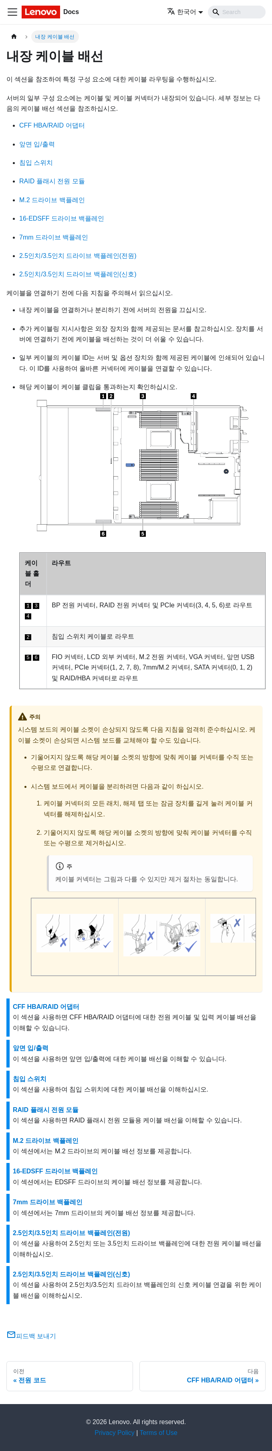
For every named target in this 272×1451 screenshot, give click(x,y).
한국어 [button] (181, 11)
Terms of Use (158, 1432)
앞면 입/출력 (37, 144)
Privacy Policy (115, 1432)
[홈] (14, 36)
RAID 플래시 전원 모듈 (52, 181)
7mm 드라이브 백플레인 (53, 237)
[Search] (237, 12)
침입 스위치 (36, 162)
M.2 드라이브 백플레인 (52, 200)
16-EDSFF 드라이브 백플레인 (61, 218)
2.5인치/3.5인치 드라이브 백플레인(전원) (77, 255)
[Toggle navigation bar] (12, 12)
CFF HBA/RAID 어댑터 (52, 125)
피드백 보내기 (31, 1336)
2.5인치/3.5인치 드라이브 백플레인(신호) (77, 274)
